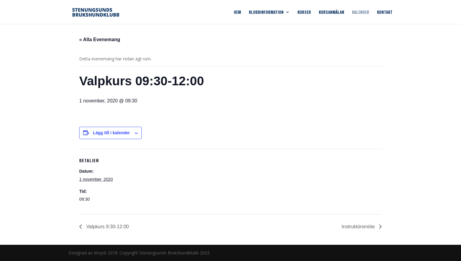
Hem (237, 12)
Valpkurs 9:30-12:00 (107, 226)
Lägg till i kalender (111, 132)
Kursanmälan (331, 12)
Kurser (304, 12)
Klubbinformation (266, 12)
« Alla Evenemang (99, 39)
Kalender (360, 12)
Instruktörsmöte (359, 226)
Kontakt (385, 12)
